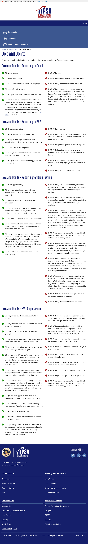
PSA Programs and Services (55, 473)
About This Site (8, 501)
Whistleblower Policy (53, 524)
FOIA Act (48, 519)
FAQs (4, 492)
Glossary (5, 519)
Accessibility (6, 506)
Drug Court (49, 479)
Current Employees (52, 492)
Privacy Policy (81, 535)
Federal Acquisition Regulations (57, 506)
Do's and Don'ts (8, 488)
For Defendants (8, 473)
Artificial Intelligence (9, 529)
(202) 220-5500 (19, 462)
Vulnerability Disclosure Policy (13, 510)
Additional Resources (53, 501)
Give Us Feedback (8, 483)
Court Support (50, 483)
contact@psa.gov (17, 465)
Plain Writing (7, 515)
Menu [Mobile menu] (83, 23)
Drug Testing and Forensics (55, 488)
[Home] (44, 17)
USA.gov (48, 510)
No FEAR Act (6, 524)
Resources (6, 479)
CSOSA (47, 515)
